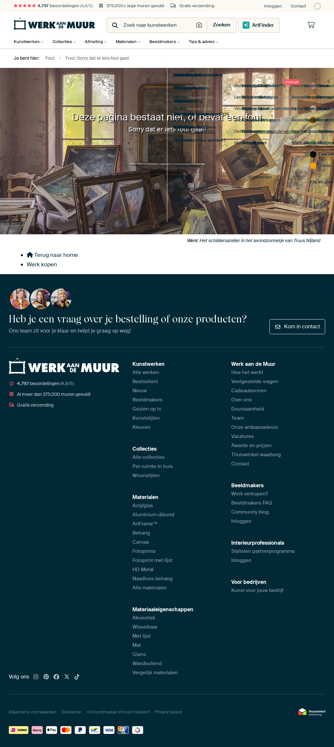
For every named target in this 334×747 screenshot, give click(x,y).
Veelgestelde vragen (254, 381)
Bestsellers (145, 381)
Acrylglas (142, 505)
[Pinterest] (46, 677)
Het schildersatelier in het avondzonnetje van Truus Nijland (260, 240)
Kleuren (141, 427)
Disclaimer (71, 712)
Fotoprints (144, 551)
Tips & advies (210, 41)
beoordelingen (53, 5)
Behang (141, 533)
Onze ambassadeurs (254, 427)
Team (237, 418)
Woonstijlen (146, 475)
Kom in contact (297, 326)
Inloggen (273, 6)
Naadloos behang (152, 578)
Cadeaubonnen (248, 390)
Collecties (64, 41)
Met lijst (141, 636)
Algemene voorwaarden (32, 712)
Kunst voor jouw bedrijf (257, 590)
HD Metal (143, 569)
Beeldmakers (169, 41)
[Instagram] (35, 677)
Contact (298, 6)
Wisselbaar (145, 627)
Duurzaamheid (247, 409)
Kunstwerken (27, 41)
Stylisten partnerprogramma (263, 551)
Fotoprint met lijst (152, 560)
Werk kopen (42, 264)
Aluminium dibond (153, 514)
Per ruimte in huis (152, 466)
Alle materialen (149, 587)
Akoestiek (143, 618)
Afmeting (97, 41)
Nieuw (139, 390)
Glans (139, 654)
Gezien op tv (146, 409)
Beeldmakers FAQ (251, 503)
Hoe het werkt (247, 372)
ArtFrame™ (145, 524)
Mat (136, 645)
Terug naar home (52, 254)
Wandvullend (147, 663)
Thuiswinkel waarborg (256, 454)
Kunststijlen (146, 418)
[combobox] (151, 25)
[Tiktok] (77, 677)
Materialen (131, 41)
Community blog (250, 512)
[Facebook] (56, 677)
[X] (66, 677)
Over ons (241, 400)
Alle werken (145, 372)
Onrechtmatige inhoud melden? (118, 712)
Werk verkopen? (249, 493)
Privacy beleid (168, 712)
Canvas (140, 542)
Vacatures (242, 436)
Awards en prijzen (251, 445)
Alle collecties (148, 457)
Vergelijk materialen (155, 672)
